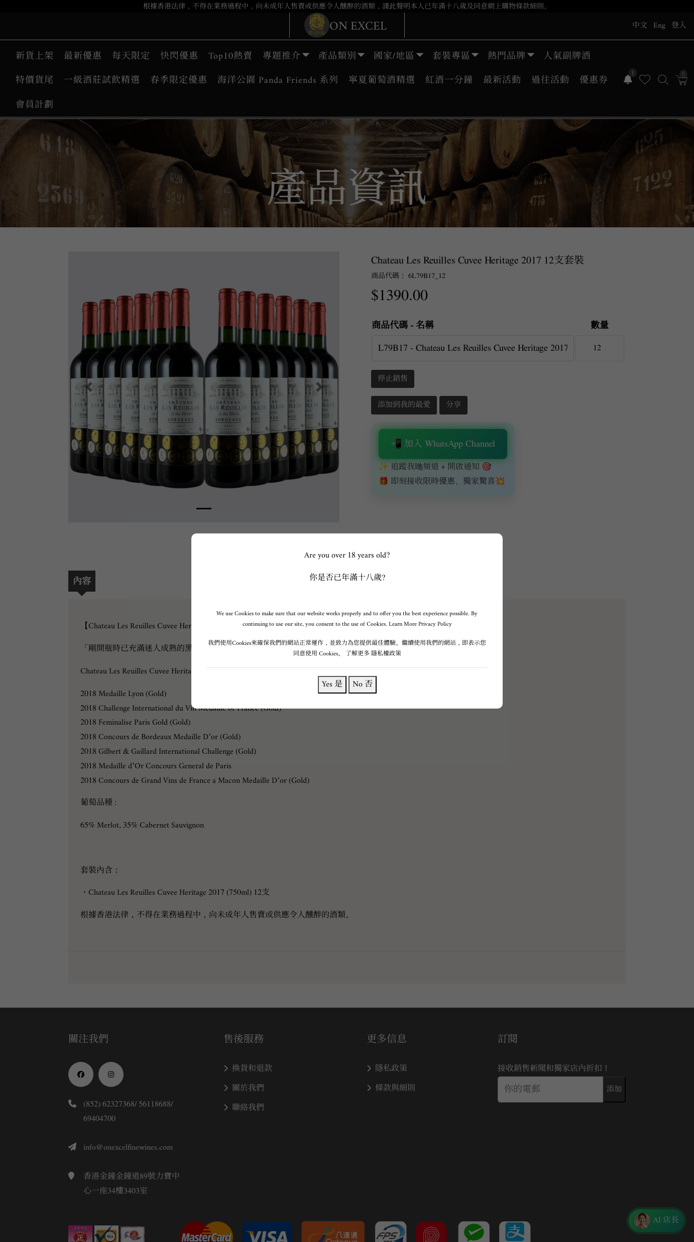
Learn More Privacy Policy (420, 624)
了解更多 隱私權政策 (373, 653)
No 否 (363, 684)
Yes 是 (332, 684)
